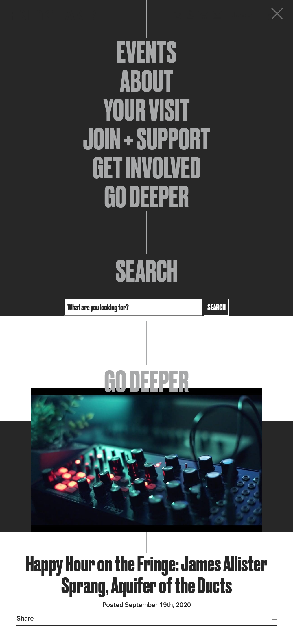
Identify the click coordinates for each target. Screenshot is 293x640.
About (146, 80)
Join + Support (146, 138)
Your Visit (147, 109)
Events (147, 52)
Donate (242, 15)
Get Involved (147, 167)
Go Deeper (146, 196)
